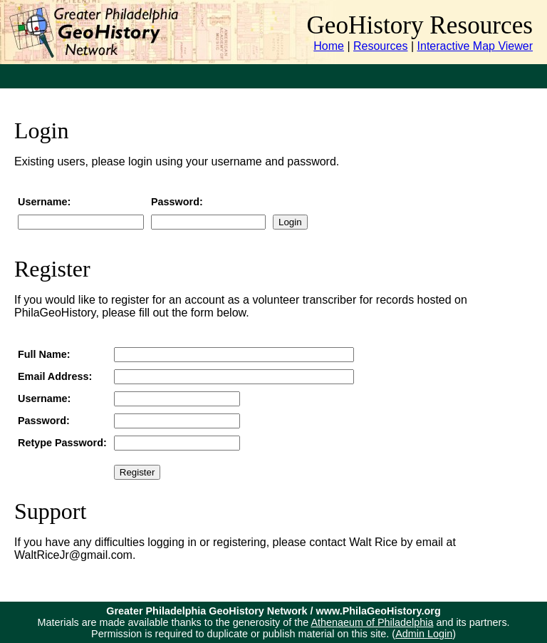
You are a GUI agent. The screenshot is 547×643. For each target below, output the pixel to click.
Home (328, 46)
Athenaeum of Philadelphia (372, 622)
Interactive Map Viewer (475, 46)
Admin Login (423, 633)
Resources (380, 46)
